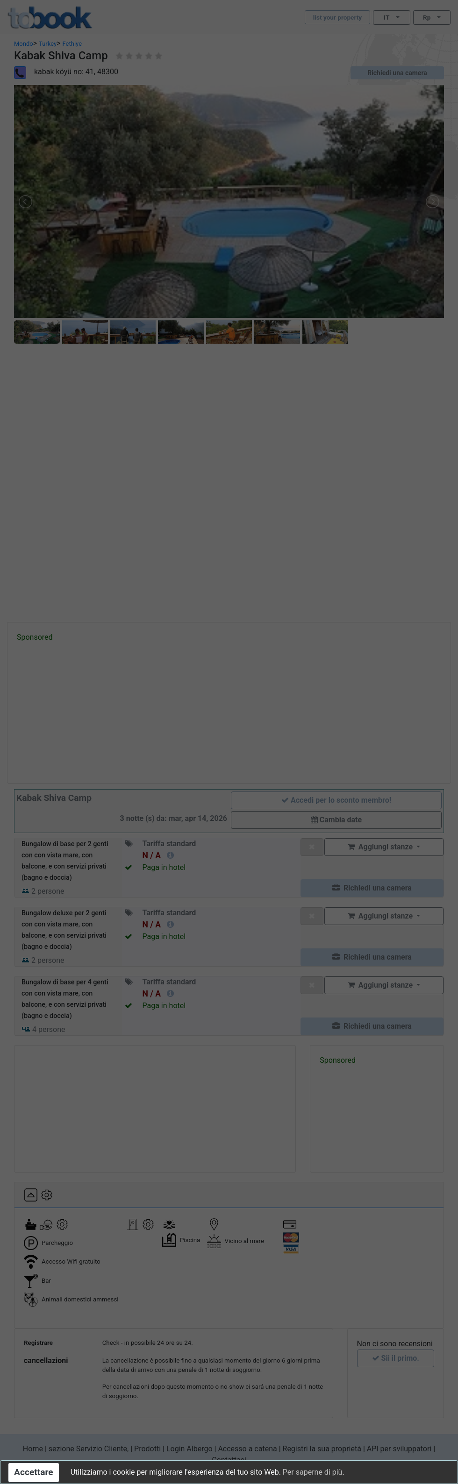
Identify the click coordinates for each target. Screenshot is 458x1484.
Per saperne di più (313, 1472)
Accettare (33, 1472)
